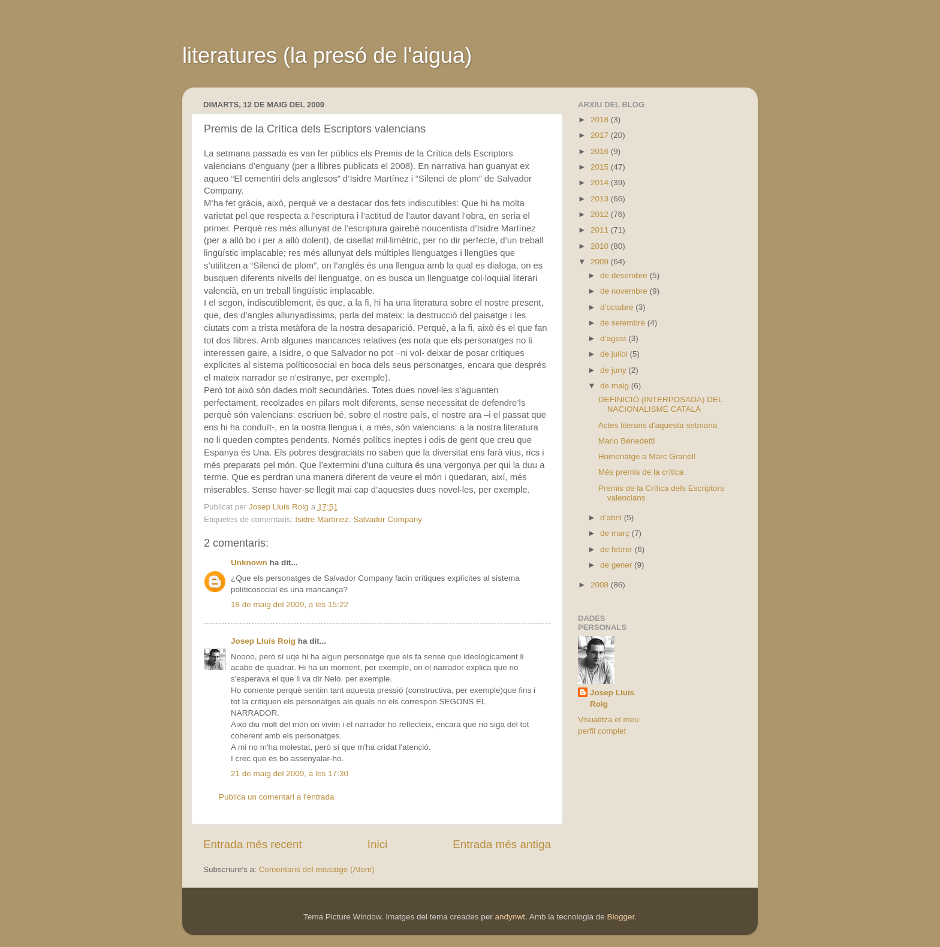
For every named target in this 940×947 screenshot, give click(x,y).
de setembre (623, 322)
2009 (600, 261)
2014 (600, 182)
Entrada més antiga (502, 844)
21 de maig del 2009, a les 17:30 (289, 773)
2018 (600, 119)
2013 (600, 198)
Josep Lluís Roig (263, 641)
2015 (600, 166)
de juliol (615, 353)
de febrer (617, 549)
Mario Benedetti (626, 440)
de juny (614, 370)
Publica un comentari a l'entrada (276, 796)
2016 (600, 151)
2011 (600, 229)
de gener (617, 564)
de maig (615, 385)
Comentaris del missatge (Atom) (317, 869)
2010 (600, 246)
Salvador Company (387, 519)
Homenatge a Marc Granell (646, 456)
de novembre (625, 290)
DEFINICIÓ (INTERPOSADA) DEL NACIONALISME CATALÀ (660, 404)
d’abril (612, 517)
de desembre (625, 275)
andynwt (510, 916)
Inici (377, 844)
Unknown (249, 562)
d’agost (614, 338)
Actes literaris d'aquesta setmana (657, 425)
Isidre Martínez (321, 519)
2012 (600, 214)
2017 (600, 135)
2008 (600, 584)
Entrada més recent (252, 844)
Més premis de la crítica (641, 472)
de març (616, 533)
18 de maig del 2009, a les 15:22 (289, 604)
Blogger (620, 916)
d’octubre (617, 307)
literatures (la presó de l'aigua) (327, 55)
